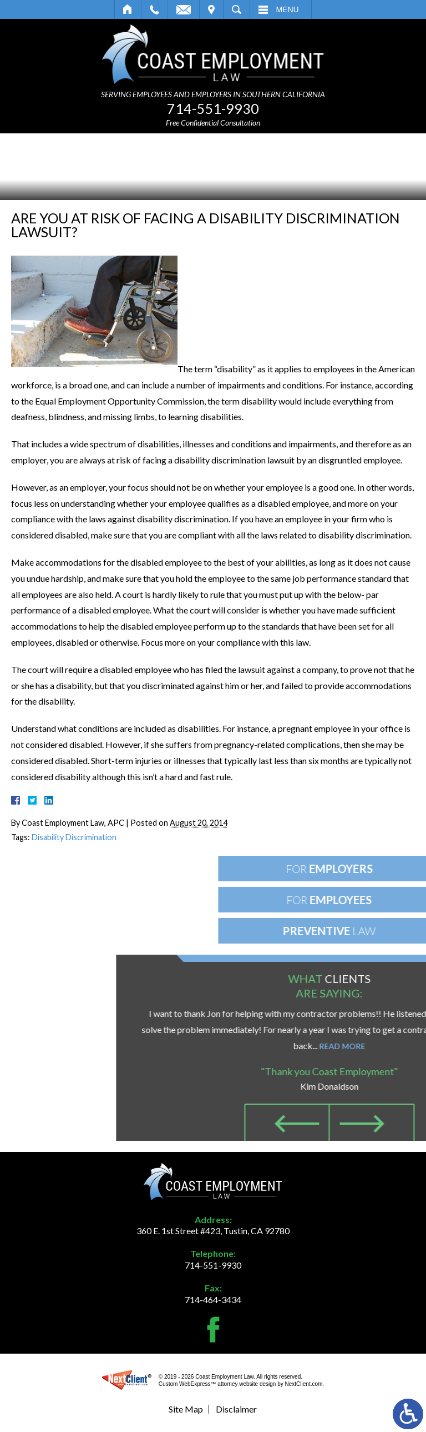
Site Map (186, 1409)
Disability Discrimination (74, 837)
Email (183, 9)
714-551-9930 (213, 108)
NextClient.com (304, 1384)
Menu (287, 9)
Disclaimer (236, 1409)
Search (237, 9)
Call (154, 9)
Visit (211, 9)
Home (128, 9)
